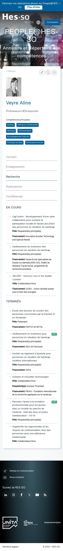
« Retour (10, 71)
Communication (24, 131)
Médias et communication (18, 471)
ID (54, 72)
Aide (29, 22)
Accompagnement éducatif (18, 136)
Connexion (52, 22)
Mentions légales (10, 547)
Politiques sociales (15, 142)
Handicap (11, 131)
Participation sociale (34, 142)
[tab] (31, 157)
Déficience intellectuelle (27, 125)
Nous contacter (13, 477)
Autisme (10, 125)
